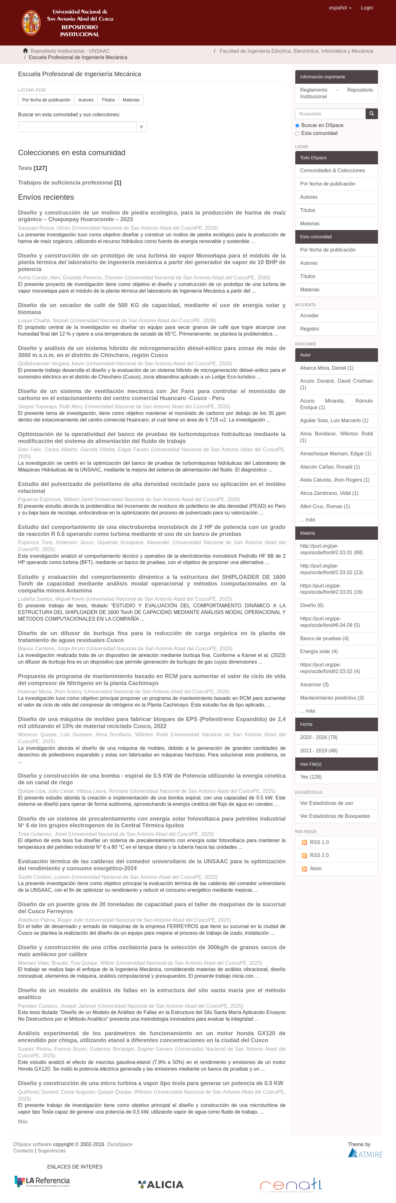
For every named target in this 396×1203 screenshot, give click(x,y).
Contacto (23, 1150)
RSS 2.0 (314, 856)
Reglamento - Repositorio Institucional (336, 93)
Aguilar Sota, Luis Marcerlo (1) (334, 420)
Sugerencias (52, 1150)
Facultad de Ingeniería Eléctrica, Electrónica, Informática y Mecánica (296, 51)
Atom (311, 869)
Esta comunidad (316, 133)
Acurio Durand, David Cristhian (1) (336, 384)
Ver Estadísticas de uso (326, 803)
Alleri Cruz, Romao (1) (325, 506)
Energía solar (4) (319, 651)
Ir (141, 126)
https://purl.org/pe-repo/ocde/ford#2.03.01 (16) (331, 589)
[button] (340, 8)
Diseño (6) (312, 605)
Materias (131, 99)
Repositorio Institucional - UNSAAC (70, 51)
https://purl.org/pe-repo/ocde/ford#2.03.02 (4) (330, 668)
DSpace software (32, 1144)
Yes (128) (311, 777)
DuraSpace (119, 1144)
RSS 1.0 (314, 843)
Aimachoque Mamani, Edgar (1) (336, 453)
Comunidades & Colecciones (332, 170)
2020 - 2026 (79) (319, 737)
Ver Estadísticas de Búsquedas (335, 816)
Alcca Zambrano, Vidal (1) (329, 493)
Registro (309, 328)
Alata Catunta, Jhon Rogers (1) (335, 480)
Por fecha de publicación (46, 99)
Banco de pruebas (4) (324, 638)
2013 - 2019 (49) (319, 750)
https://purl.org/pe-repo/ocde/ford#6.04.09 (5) (330, 622)
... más (307, 519)
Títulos (108, 99)
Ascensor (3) (314, 684)
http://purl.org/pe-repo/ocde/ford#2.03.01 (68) (331, 549)
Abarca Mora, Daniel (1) (327, 368)
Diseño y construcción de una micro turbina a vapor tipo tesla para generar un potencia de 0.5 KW (150, 1083)
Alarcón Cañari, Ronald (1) (330, 467)
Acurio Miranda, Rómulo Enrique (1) (336, 404)
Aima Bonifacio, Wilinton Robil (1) (336, 437)
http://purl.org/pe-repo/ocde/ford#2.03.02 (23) (331, 569)
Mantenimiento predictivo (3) (332, 698)
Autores (85, 99)
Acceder (309, 315)
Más (22, 1121)
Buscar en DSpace (319, 125)
